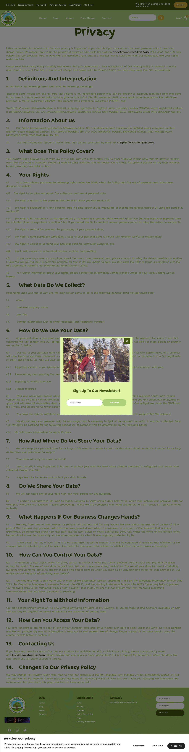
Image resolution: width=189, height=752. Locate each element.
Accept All (175, 746)
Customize (136, 746)
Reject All (156, 746)
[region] (94, 743)
